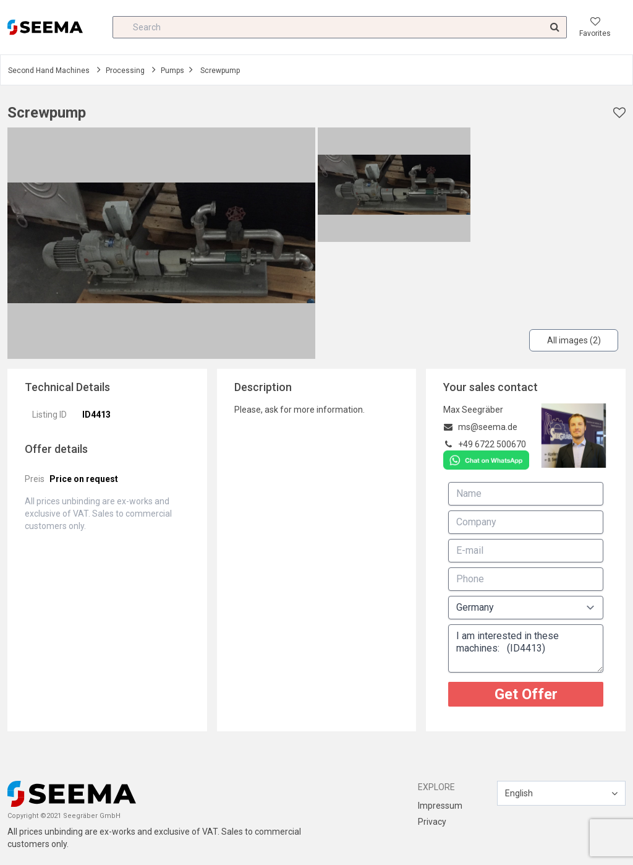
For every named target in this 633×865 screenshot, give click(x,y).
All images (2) (574, 340)
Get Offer (526, 694)
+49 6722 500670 (492, 444)
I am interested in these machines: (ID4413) (525, 648)
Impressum (440, 806)
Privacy (432, 822)
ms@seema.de (487, 427)
